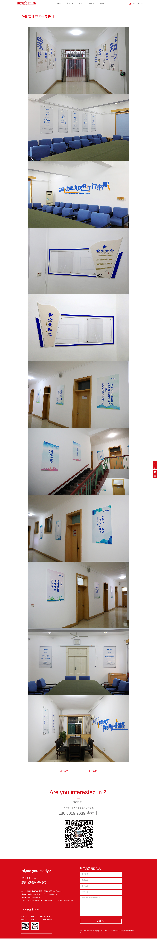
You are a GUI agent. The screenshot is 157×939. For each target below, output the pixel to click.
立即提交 (101, 922)
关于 (80, 4)
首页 (59, 4)
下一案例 (94, 771)
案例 (70, 4)
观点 (91, 4)
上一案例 (63, 771)
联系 (102, 4)
